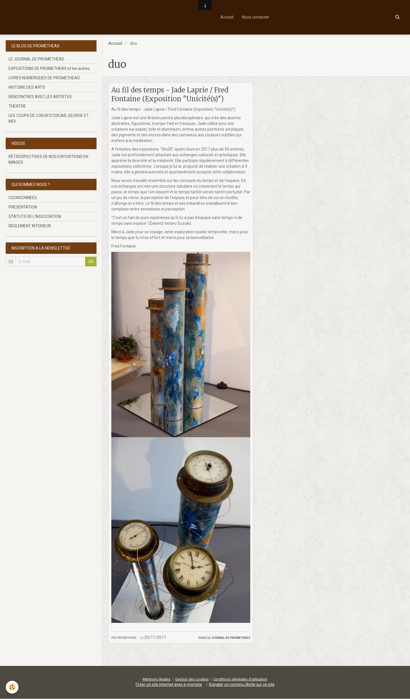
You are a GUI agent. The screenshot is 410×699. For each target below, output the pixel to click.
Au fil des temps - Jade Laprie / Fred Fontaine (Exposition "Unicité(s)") (169, 94)
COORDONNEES (23, 197)
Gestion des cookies (192, 679)
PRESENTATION (23, 207)
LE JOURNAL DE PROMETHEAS (228, 637)
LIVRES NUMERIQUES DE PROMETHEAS (44, 78)
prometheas (126, 637)
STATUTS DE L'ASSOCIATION (35, 216)
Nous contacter (255, 17)
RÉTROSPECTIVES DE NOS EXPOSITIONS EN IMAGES (48, 159)
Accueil (226, 17)
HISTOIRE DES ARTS (27, 87)
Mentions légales (157, 679)
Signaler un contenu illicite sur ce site (241, 684)
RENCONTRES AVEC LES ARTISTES (40, 96)
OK (90, 261)
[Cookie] (12, 687)
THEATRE (17, 106)
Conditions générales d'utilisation (240, 679)
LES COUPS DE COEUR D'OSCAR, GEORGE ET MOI (49, 118)
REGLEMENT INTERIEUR (30, 226)
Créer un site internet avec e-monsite (169, 684)
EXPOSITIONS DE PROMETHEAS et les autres (49, 68)
